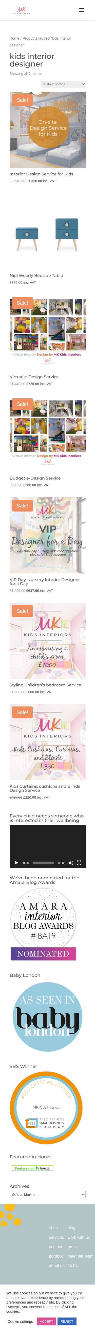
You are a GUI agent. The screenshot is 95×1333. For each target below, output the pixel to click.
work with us (79, 1237)
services (56, 1237)
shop (53, 1228)
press (73, 1247)
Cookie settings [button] (20, 1322)
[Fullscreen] (79, 862)
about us (56, 1265)
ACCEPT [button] (46, 1321)
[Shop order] (63, 84)
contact (55, 1247)
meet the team (80, 1256)
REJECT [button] (67, 1321)
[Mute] (70, 862)
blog (71, 1228)
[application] (48, 846)
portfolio (56, 1256)
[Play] (16, 862)
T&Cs (73, 1265)
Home (15, 38)
